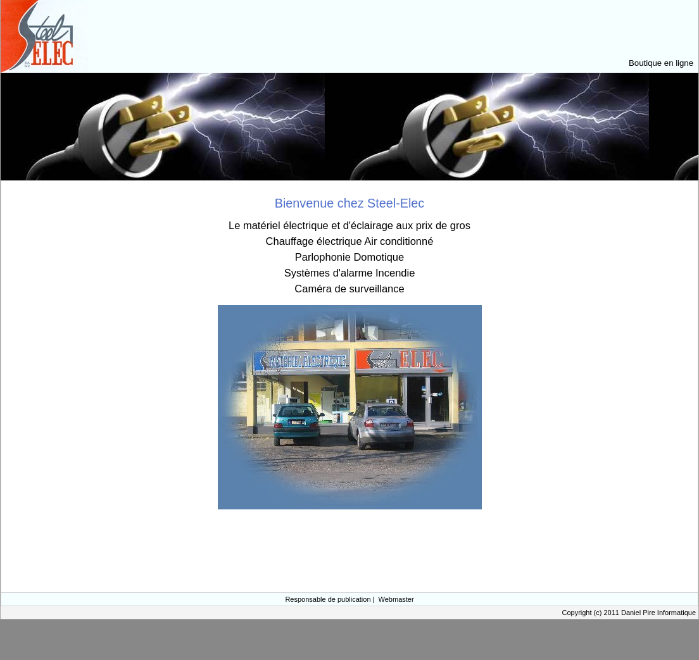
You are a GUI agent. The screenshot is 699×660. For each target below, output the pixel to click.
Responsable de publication (327, 599)
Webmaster (396, 599)
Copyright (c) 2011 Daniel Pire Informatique (629, 612)
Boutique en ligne (661, 63)
